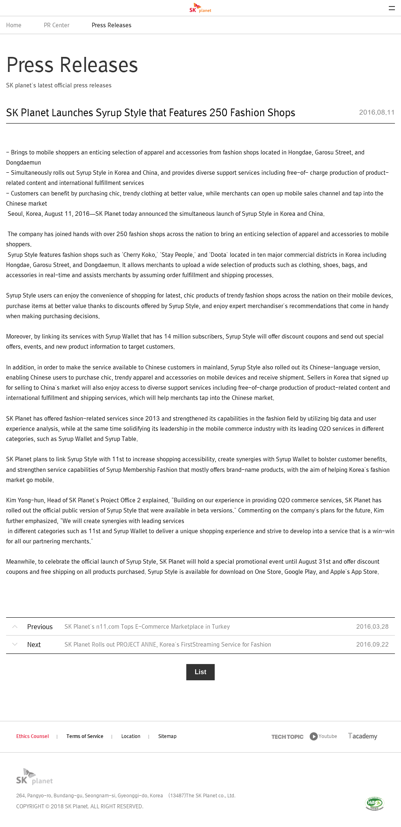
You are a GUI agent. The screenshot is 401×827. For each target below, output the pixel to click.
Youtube (328, 736)
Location (130, 736)
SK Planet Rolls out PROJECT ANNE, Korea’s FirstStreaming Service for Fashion (168, 645)
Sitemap (167, 736)
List (200, 672)
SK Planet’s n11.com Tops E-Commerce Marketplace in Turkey (147, 627)
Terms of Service (85, 736)
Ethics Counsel (32, 736)
